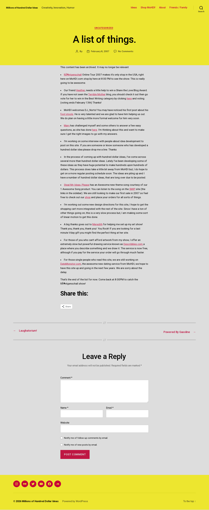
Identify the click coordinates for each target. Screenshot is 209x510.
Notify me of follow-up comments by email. (86, 438)
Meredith (97, 225)
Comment (66, 378)
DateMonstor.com (70, 264)
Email (109, 408)
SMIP (132, 189)
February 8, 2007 (100, 52)
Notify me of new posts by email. (80, 445)
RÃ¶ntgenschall (73, 75)
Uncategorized (104, 28)
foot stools (66, 114)
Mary (67, 126)
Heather (80, 90)
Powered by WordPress (75, 501)
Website (64, 423)
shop (88, 198)
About (162, 7)
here (129, 99)
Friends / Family (178, 7)
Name (64, 408)
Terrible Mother (97, 94)
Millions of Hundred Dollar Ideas (22, 8)
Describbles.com (133, 244)
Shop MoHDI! (148, 7)
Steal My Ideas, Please (76, 185)
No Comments (125, 52)
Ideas (134, 7)
